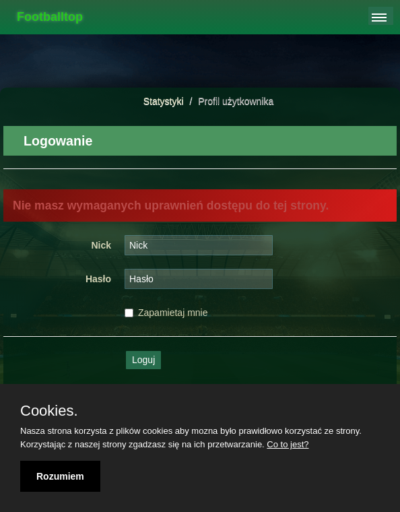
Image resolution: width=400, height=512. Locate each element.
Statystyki (163, 101)
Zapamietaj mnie (166, 312)
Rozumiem (60, 476)
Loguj (143, 359)
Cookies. (49, 411)
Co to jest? (287, 444)
